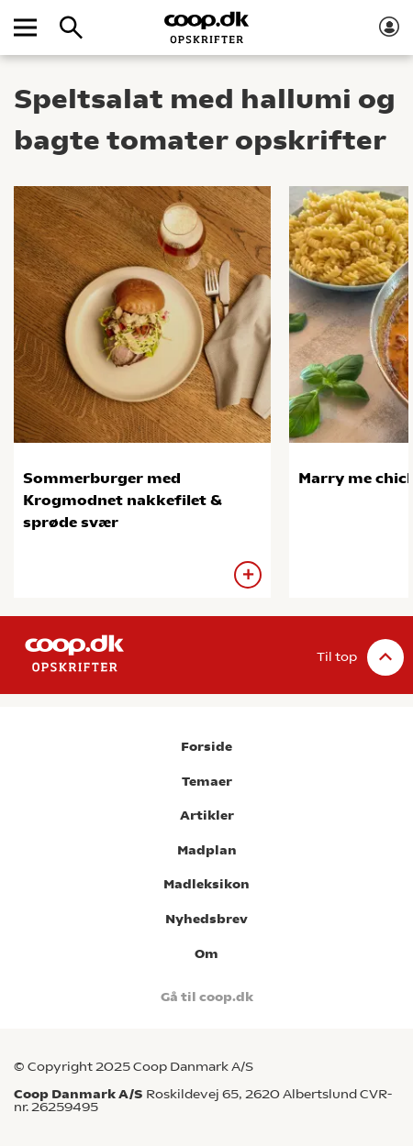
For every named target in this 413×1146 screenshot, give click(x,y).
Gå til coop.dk (207, 997)
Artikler (207, 815)
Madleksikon (206, 884)
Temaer (207, 781)
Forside (206, 747)
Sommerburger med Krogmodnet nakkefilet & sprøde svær (122, 500)
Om (206, 954)
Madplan (207, 850)
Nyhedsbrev (206, 919)
